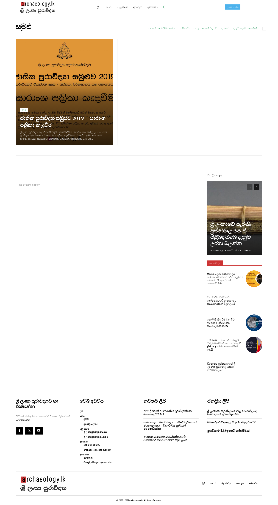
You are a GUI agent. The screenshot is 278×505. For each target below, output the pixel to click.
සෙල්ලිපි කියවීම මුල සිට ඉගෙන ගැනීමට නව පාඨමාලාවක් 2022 (224, 323)
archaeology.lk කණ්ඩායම (223, 250)
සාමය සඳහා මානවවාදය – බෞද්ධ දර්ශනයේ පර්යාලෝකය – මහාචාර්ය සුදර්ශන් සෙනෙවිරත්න (225, 278)
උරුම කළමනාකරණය (246, 28)
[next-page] (256, 187)
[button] (165, 7)
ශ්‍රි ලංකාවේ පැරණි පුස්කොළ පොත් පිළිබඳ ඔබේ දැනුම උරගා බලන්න (233, 240)
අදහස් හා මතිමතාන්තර (162, 28)
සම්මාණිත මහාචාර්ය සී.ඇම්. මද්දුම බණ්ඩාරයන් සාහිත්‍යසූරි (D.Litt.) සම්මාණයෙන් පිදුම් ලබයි (224, 344)
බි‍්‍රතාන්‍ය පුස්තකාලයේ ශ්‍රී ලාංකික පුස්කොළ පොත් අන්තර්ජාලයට (224, 367)
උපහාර (225, 28)
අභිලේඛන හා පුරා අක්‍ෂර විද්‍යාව (198, 28)
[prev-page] (249, 187)
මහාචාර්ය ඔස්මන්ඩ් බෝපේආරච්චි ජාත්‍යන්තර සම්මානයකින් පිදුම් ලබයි (220, 300)
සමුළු (24, 109)
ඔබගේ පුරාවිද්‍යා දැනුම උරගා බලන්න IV (231, 422)
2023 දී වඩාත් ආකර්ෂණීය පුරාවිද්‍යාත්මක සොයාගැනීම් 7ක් (167, 412)
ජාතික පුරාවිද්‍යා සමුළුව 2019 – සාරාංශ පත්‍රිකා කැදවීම (60, 121)
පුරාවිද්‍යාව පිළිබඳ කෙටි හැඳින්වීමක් (228, 431)
